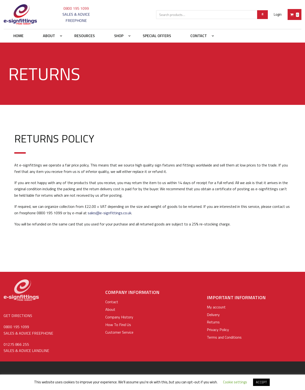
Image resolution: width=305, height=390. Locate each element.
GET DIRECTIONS (18, 315)
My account (216, 307)
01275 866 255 (16, 344)
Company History (119, 317)
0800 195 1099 (76, 8)
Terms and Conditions (224, 337)
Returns (213, 322)
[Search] (262, 14)
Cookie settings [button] (235, 382)
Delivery (213, 314)
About (110, 309)
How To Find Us (118, 324)
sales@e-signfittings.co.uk (109, 213)
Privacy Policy (218, 329)
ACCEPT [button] (261, 382)
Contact (111, 302)
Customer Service (119, 332)
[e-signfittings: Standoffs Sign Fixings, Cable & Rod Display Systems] (20, 14)
